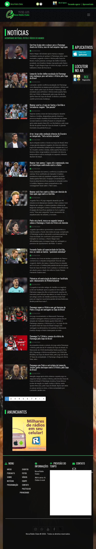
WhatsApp (80, 478)
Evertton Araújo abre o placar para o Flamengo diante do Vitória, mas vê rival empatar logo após (49, 46)
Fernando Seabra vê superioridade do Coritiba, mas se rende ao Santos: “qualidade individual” (48, 251)
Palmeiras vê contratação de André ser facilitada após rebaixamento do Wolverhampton (49, 280)
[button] (88, 14)
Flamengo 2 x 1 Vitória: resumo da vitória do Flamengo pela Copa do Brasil (47, 337)
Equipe (24, 481)
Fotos (24, 473)
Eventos (25, 469)
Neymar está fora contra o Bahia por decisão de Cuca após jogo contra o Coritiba (48, 193)
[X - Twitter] (60, 529)
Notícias (10, 481)
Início (9, 469)
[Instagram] (35, 529)
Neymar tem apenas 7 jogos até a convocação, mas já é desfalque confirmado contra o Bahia (49, 164)
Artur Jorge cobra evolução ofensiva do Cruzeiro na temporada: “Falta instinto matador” (48, 135)
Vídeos (24, 477)
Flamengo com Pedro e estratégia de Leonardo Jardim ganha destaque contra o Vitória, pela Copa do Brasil (49, 367)
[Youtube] (48, 529)
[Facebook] (54, 529)
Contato (25, 484)
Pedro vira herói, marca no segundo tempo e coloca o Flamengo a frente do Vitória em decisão (49, 222)
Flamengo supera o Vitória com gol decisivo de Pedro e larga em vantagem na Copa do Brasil (48, 308)
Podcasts (11, 473)
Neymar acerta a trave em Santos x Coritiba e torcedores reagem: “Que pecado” (47, 106)
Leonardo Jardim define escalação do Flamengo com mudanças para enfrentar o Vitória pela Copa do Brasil (49, 76)
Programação (12, 484)
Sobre (9, 477)
